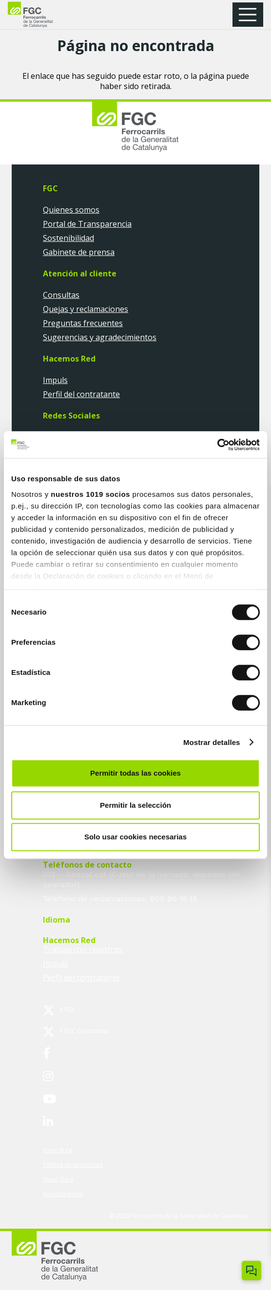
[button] (251, 14)
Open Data (58, 1179)
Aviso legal (58, 1150)
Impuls (55, 380)
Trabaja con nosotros (82, 949)
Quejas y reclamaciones (85, 309)
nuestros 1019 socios (90, 494)
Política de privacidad (73, 1165)
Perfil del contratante (81, 394)
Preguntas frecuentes (83, 323)
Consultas (61, 295)
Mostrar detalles (211, 742)
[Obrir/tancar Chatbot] (251, 1270)
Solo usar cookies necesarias (135, 837)
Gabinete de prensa (79, 252)
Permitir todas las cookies (135, 773)
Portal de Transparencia (87, 223)
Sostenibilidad (68, 238)
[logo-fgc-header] (39, 14)
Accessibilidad (63, 1194)
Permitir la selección (135, 805)
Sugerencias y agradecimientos (99, 337)
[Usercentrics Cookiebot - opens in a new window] (217, 444)
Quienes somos (71, 209)
